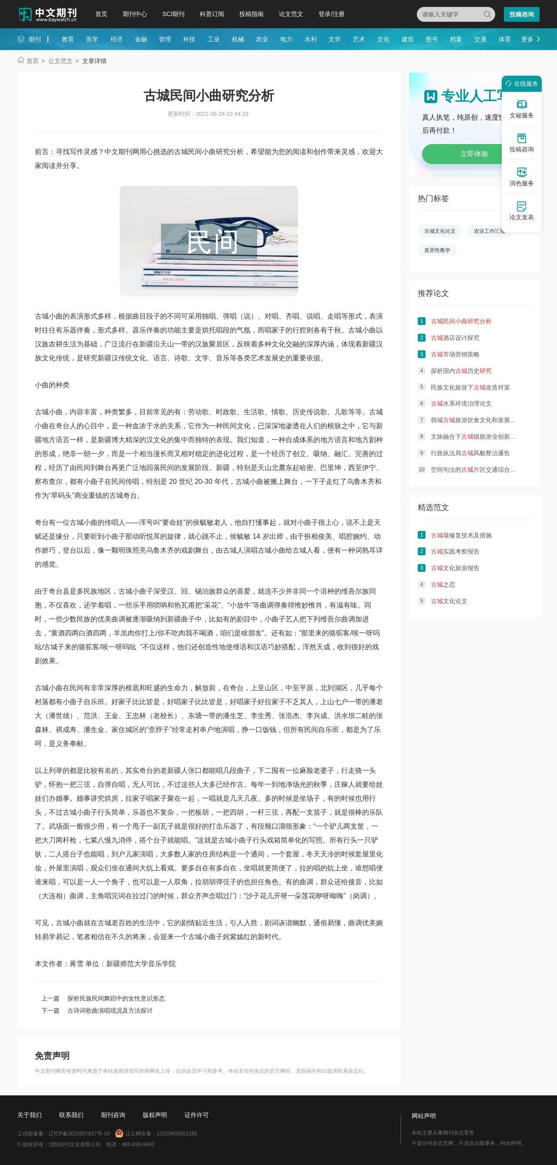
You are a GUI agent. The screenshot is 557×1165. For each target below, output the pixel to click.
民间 (230, 426)
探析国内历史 (461, 370)
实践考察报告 (455, 551)
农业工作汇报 (489, 231)
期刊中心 (135, 13)
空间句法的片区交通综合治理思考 (482, 469)
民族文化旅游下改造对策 (470, 387)
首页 (101, 13)
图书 (432, 39)
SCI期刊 (173, 13)
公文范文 (60, 60)
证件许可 (197, 1114)
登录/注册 (332, 13)
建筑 (408, 39)
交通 (480, 39)
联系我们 (71, 1114)
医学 (92, 39)
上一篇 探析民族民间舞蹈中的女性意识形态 (103, 998)
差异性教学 (437, 250)
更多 (527, 39)
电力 (286, 39)
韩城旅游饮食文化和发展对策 (476, 419)
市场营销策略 (455, 354)
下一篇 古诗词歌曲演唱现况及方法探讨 (97, 1010)
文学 (335, 39)
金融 (141, 39)
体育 (505, 39)
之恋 (443, 584)
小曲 (90, 481)
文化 (383, 39)
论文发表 (522, 211)
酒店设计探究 (455, 337)
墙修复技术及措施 (461, 535)
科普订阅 (212, 13)
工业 (214, 39)
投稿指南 (251, 13)
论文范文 (291, 13)
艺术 (359, 39)
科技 (189, 39)
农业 (262, 39)
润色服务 (522, 177)
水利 (311, 39)
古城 (42, 316)
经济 (117, 39)
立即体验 (474, 154)
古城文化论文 (440, 231)
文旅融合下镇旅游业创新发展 (476, 436)
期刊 (35, 39)
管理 (165, 39)
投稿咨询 (522, 14)
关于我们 (29, 1114)
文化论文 (449, 601)
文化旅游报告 (455, 567)
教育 (68, 39)
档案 (456, 39)
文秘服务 (522, 109)
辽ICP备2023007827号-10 (79, 1134)
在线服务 (520, 83)
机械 (238, 39)
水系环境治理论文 (461, 403)
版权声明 (155, 1114)
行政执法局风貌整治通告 (470, 453)
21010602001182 (177, 1134)
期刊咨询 (113, 1114)
